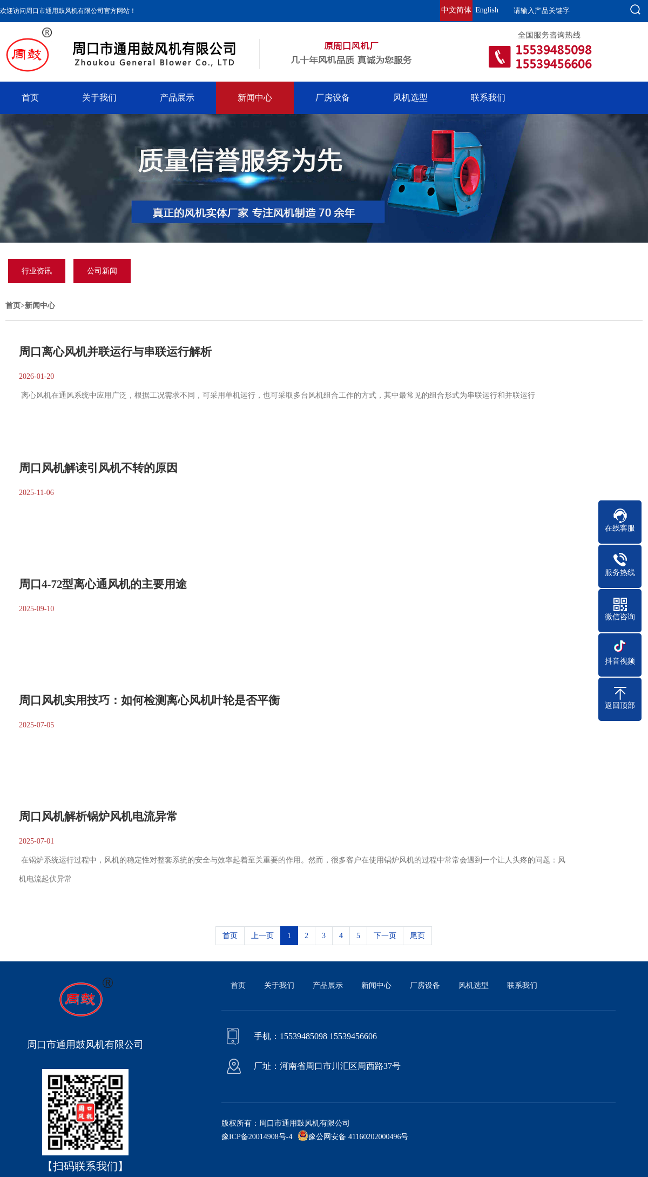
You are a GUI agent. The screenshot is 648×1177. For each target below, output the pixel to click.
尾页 (417, 936)
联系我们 (488, 97)
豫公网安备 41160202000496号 (358, 1137)
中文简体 (456, 10)
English (486, 10)
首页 (30, 97)
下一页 (385, 936)
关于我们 (99, 97)
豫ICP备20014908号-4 (256, 1137)
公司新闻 (102, 271)
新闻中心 (255, 97)
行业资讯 (37, 271)
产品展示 (177, 97)
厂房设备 (332, 97)
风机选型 (410, 97)
